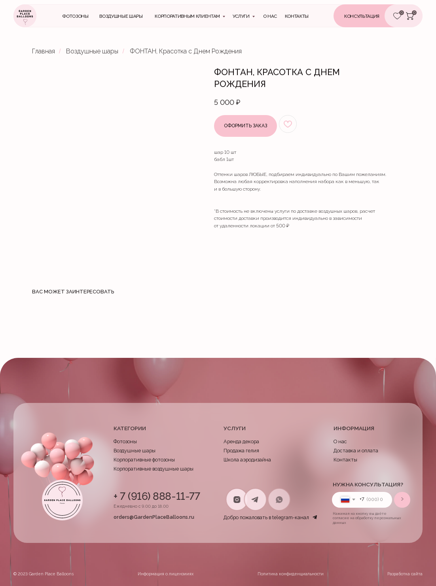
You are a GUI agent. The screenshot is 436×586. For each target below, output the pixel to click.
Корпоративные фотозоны (144, 460)
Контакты (345, 460)
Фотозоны (75, 16)
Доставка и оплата (356, 451)
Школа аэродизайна (247, 460)
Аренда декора (241, 441)
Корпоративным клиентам (187, 16)
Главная (43, 51)
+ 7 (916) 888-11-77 (157, 496)
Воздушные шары (120, 16)
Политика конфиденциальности (291, 573)
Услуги (241, 16)
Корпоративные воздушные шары (153, 469)
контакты (297, 16)
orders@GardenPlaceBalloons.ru (154, 517)
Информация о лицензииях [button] (165, 573)
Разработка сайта (405, 573)
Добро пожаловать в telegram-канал (266, 517)
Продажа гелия (241, 451)
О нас (270, 16)
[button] (372, 15)
